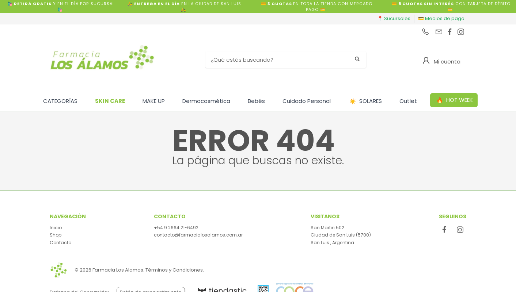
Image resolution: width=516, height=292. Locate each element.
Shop (55, 235)
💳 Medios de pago (441, 18)
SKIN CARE (110, 101)
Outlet (408, 101)
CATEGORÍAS (60, 101)
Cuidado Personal (306, 101)
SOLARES (365, 101)
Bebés (256, 101)
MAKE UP (154, 101)
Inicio (56, 227)
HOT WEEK (454, 100)
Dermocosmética (206, 101)
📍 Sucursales (393, 18)
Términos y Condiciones (174, 269)
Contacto (60, 242)
